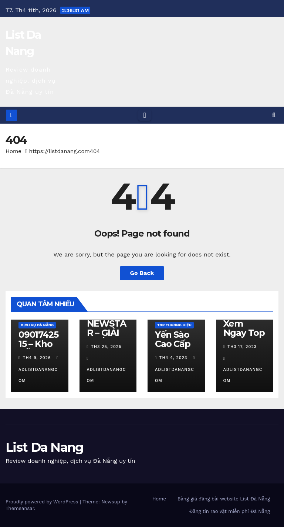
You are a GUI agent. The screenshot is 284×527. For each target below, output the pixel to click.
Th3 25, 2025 (106, 346)
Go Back (142, 272)
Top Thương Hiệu (174, 325)
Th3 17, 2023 (242, 346)
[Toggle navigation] (144, 115)
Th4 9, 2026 (37, 357)
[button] (273, 114)
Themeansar (20, 508)
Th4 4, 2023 (173, 357)
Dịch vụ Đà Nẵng (37, 325)
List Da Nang (45, 447)
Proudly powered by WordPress (43, 501)
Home (13, 151)
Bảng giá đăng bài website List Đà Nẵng (224, 499)
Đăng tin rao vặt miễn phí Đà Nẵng (229, 511)
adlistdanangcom (39, 369)
